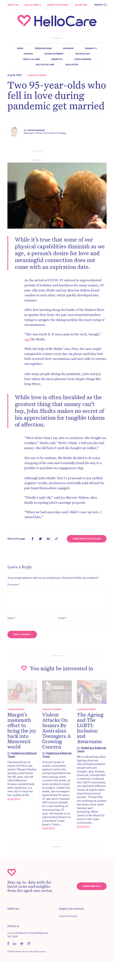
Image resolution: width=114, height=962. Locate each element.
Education (72, 64)
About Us (13, 5)
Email (62, 618)
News (20, 48)
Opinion (28, 53)
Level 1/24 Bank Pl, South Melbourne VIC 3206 (27, 935)
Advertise (81, 5)
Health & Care (31, 59)
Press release (43, 48)
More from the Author (87, 538)
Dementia (57, 59)
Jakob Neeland (36, 130)
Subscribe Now (92, 886)
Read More (13, 798)
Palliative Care (45, 64)
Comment (13, 584)
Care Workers (82, 59)
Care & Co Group (68, 916)
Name (11, 618)
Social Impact (33, 5)
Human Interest (54, 53)
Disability (91, 48)
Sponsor (68, 48)
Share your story (58, 5)
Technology (82, 53)
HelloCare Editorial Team (22, 754)
